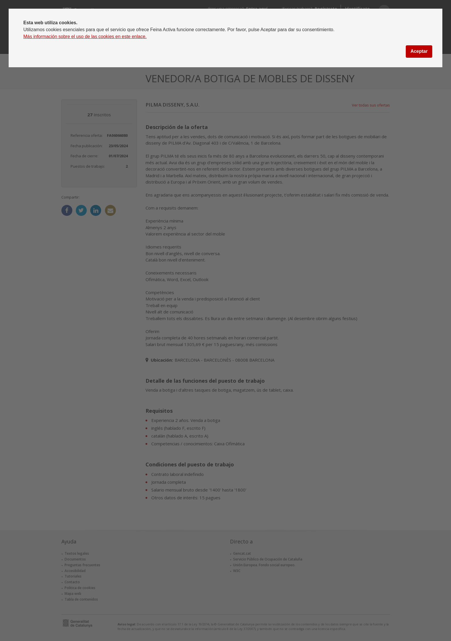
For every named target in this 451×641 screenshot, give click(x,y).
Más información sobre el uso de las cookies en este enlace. (85, 36)
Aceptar (419, 51)
